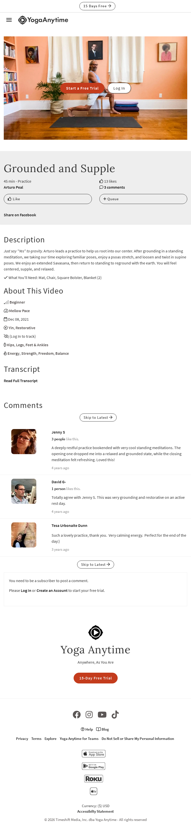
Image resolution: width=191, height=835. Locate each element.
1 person (58, 488)
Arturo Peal (13, 187)
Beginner (17, 302)
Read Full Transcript (21, 380)
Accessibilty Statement (95, 811)
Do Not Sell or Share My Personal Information (138, 738)
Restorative (25, 327)
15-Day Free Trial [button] (95, 677)
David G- (59, 481)
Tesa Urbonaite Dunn (69, 525)
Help (87, 729)
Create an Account (52, 590)
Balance (62, 353)
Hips (10, 344)
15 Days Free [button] (97, 6)
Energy (14, 353)
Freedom (46, 353)
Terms (36, 738)
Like (14, 198)
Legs (20, 344)
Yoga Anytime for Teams (79, 738)
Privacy (22, 738)
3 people (58, 439)
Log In (26, 590)
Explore (51, 738)
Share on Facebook (20, 214)
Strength (29, 353)
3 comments (114, 187)
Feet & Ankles (37, 344)
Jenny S (58, 432)
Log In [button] (119, 88)
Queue (111, 198)
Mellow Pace (19, 310)
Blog (102, 729)
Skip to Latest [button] (98, 417)
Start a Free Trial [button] (82, 88)
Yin (11, 327)
